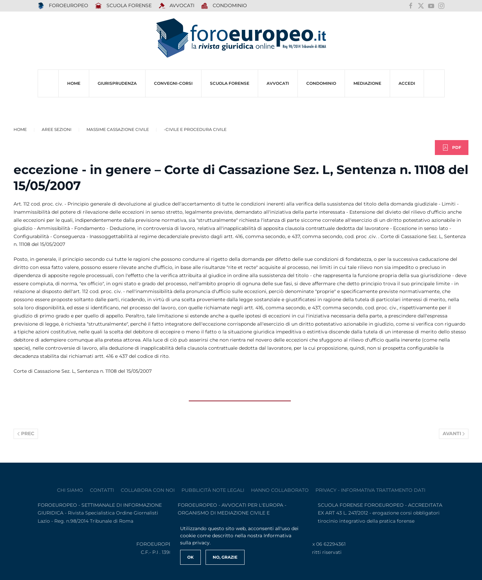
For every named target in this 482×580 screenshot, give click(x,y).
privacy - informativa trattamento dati (370, 490)
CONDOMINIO (321, 83)
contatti (102, 490)
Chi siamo (70, 490)
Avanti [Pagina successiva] (454, 433)
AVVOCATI (176, 5)
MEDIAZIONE (367, 83)
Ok (190, 557)
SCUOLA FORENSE (123, 5)
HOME (73, 83)
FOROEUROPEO (63, 5)
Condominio (224, 5)
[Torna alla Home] (241, 38)
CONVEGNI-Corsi (173, 83)
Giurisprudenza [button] (117, 83)
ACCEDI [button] (407, 83)
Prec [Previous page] (25, 433)
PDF (451, 147)
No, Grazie (225, 557)
